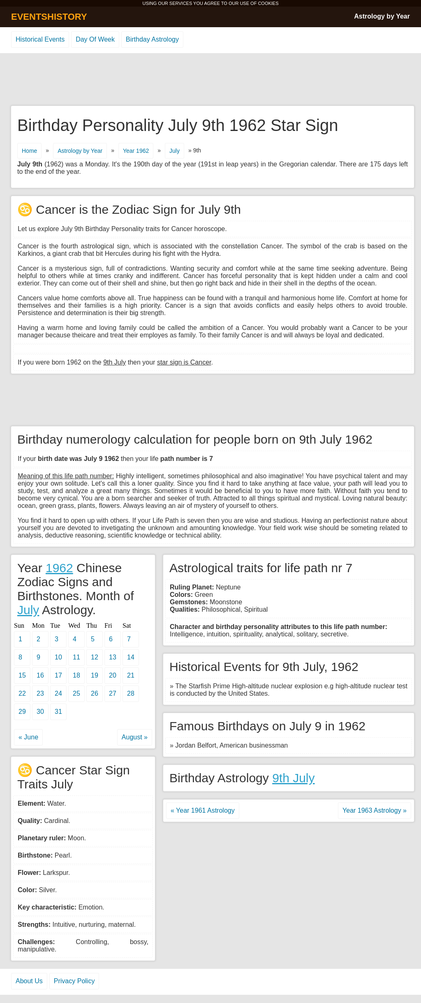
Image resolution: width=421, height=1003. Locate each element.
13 (112, 657)
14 (130, 657)
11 (76, 657)
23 (40, 693)
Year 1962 (136, 150)
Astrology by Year (382, 16)
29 (22, 711)
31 (58, 711)
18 (76, 675)
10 (58, 657)
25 (76, 693)
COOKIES (268, 3)
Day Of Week (95, 39)
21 (130, 675)
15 (22, 675)
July (174, 150)
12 (94, 657)
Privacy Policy (74, 980)
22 (22, 693)
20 (112, 675)
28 (130, 693)
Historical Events (40, 39)
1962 (59, 568)
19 (94, 675)
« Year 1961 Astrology (203, 810)
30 (40, 711)
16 (40, 675)
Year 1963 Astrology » (374, 810)
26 (94, 693)
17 (58, 675)
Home (29, 150)
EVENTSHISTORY (49, 17)
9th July (293, 778)
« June (28, 737)
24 (58, 693)
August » (135, 737)
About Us (29, 980)
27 (112, 693)
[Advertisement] (210, 79)
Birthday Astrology (152, 39)
